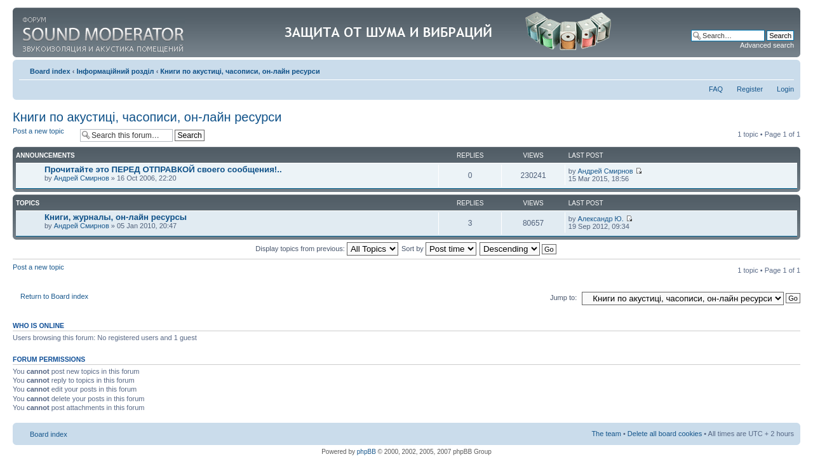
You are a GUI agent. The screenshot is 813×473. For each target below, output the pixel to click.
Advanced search (767, 45)
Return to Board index (54, 296)
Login (785, 89)
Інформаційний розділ (115, 71)
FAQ (716, 89)
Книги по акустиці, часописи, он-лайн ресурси (239, 71)
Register (750, 89)
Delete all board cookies (665, 433)
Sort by (438, 248)
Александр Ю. (600, 219)
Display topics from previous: (326, 248)
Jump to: (563, 297)
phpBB (366, 451)
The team (606, 433)
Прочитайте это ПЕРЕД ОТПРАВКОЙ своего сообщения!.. (163, 169)
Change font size (785, 68)
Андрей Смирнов (81, 178)
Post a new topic (43, 135)
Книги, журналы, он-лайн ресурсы (115, 217)
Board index (50, 71)
